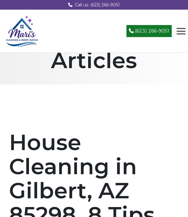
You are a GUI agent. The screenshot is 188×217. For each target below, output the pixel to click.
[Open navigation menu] (181, 31)
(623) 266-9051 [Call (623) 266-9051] (149, 31)
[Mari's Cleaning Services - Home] (22, 30)
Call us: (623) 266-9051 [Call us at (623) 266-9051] (94, 5)
